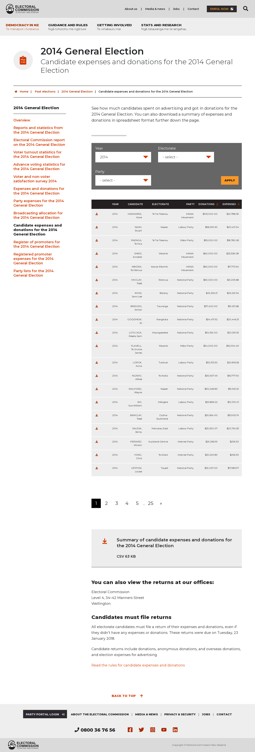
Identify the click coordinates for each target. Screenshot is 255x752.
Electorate (167, 148)
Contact (193, 9)
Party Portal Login (45, 714)
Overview (21, 120)
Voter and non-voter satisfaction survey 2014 (35, 179)
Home (20, 91)
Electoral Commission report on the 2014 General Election (39, 142)
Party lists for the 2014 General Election (33, 273)
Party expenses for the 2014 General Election (38, 203)
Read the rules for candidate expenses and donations (138, 665)
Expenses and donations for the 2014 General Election (38, 191)
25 (150, 503)
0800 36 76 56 (95, 730)
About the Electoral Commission (100, 714)
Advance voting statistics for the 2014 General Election (39, 166)
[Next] (161, 503)
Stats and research (163, 27)
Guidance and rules (68, 27)
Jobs (176, 9)
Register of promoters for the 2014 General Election (36, 244)
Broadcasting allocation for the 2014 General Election (38, 215)
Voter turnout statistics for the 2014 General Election (37, 154)
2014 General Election (77, 91)
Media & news (155, 9)
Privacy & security (180, 714)
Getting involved (114, 27)
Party (99, 172)
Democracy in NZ (22, 27)
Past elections (45, 91)
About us (131, 9)
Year (99, 148)
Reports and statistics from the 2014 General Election (38, 130)
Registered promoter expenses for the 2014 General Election (33, 259)
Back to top (127, 695)
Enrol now (221, 9)
